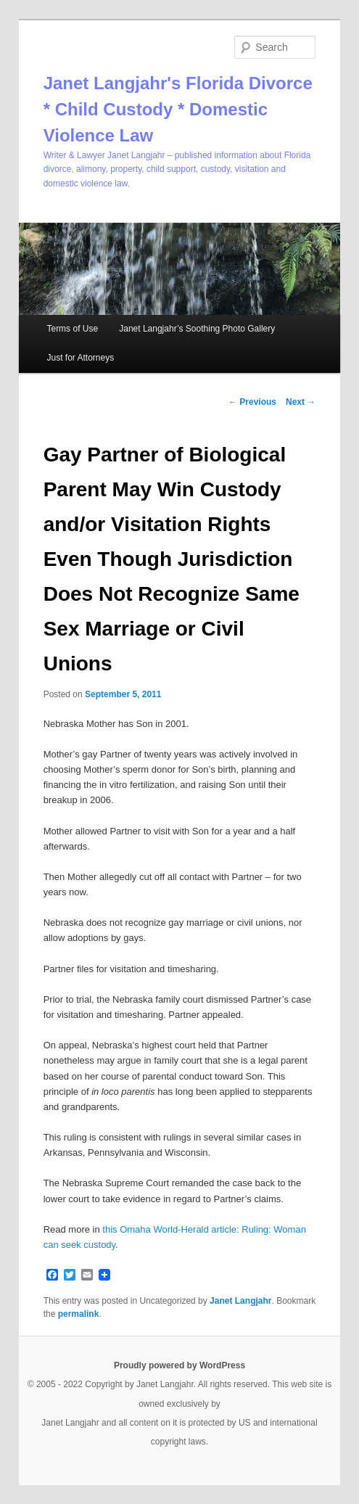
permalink (78, 1314)
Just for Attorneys (80, 358)
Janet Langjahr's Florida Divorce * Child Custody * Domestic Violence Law (178, 109)
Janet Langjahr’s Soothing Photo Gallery (197, 329)
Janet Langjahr (240, 1301)
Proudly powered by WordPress (179, 1365)
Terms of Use (72, 329)
